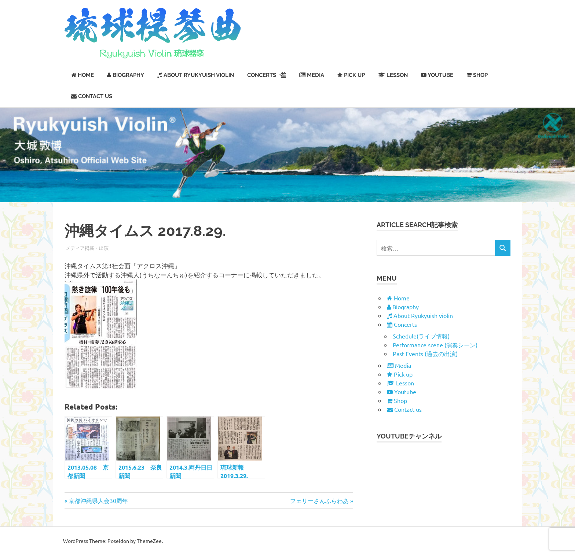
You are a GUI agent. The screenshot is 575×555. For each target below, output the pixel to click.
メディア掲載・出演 (87, 248)
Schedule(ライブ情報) (421, 336)
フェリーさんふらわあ (319, 500)
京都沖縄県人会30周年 (98, 500)
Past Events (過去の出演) (425, 353)
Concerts (266, 75)
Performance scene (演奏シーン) (435, 344)
